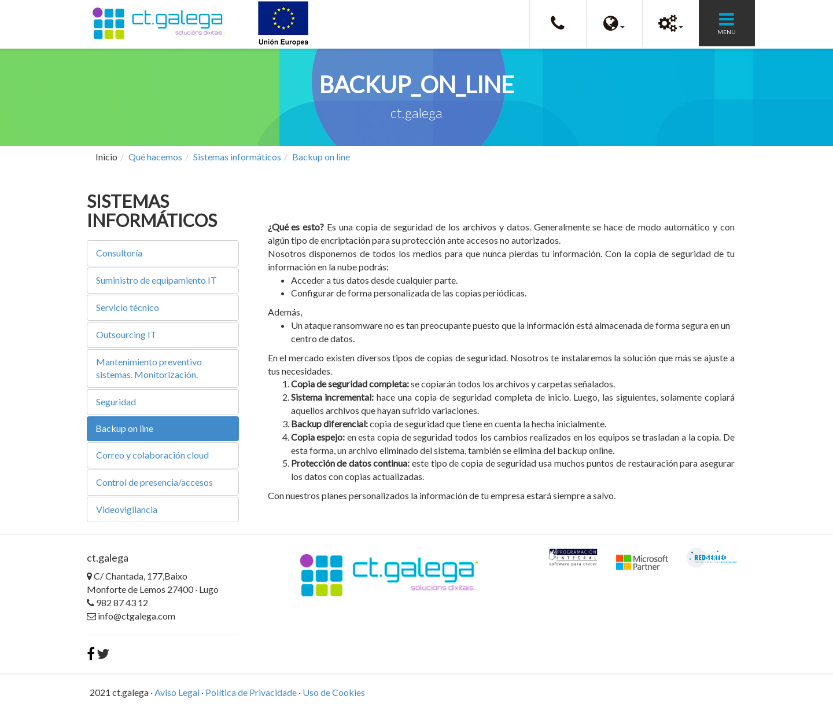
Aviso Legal (177, 692)
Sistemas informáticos (237, 156)
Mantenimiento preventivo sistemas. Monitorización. (149, 368)
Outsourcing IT (126, 334)
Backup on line (321, 156)
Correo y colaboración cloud (152, 454)
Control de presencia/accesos (154, 482)
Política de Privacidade (251, 692)
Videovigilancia (126, 509)
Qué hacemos (155, 156)
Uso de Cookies (334, 692)
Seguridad (116, 401)
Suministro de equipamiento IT (156, 279)
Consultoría (119, 252)
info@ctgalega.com (131, 615)
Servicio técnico (127, 307)
